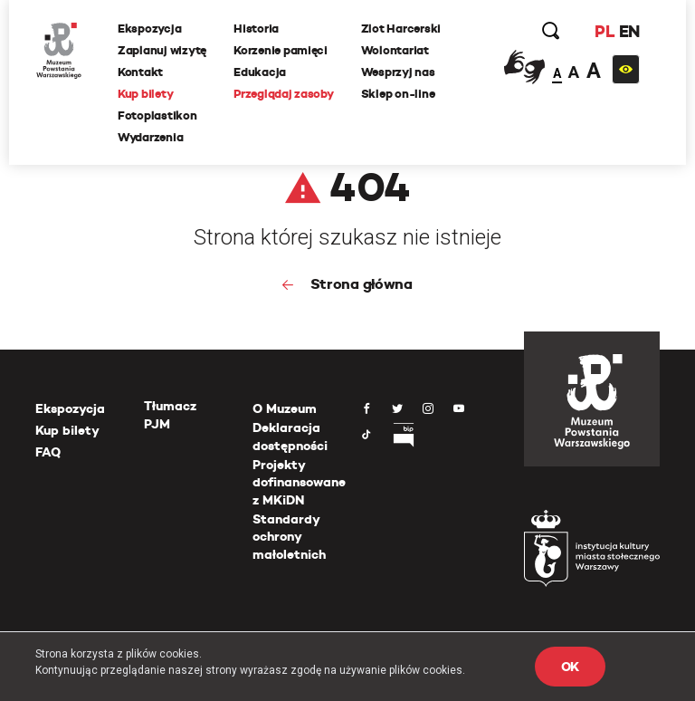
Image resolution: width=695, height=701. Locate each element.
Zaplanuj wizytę (162, 50)
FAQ (48, 452)
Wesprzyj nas (398, 72)
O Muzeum (284, 408)
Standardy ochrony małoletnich (289, 536)
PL (604, 31)
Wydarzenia (150, 137)
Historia (256, 28)
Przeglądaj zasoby (283, 93)
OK (570, 666)
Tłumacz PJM (170, 415)
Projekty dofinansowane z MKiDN (299, 482)
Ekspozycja (149, 28)
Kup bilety (145, 93)
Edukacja (259, 72)
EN (629, 31)
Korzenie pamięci (280, 50)
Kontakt (140, 72)
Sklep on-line (398, 93)
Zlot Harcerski (401, 28)
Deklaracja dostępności (290, 436)
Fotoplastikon (157, 115)
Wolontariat (395, 50)
